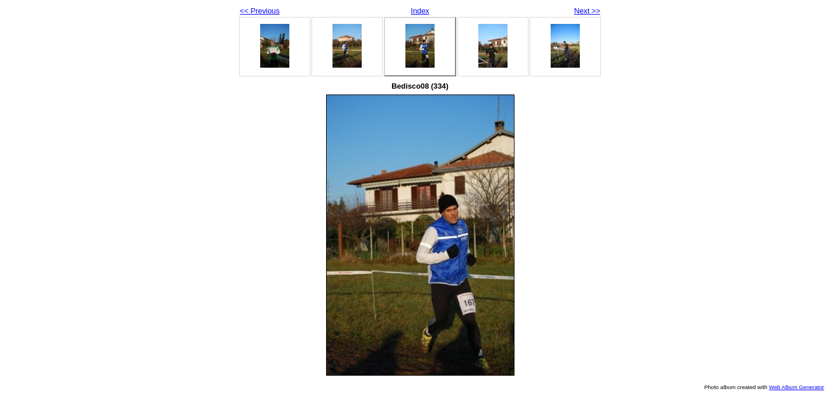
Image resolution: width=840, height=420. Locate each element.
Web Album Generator (796, 387)
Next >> (587, 10)
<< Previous (259, 10)
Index (420, 10)
